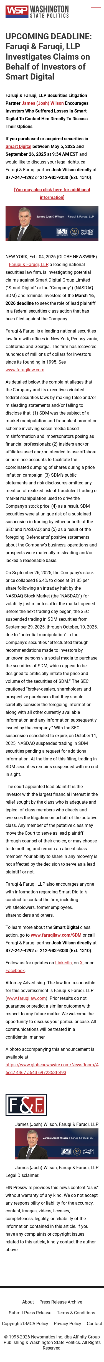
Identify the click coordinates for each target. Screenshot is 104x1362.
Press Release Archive (60, 1302)
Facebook (15, 970)
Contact (94, 1323)
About (28, 1302)
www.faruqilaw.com (25, 369)
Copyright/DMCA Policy (25, 1323)
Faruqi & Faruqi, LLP (28, 264)
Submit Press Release (30, 1312)
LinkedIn (63, 962)
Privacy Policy (67, 1323)
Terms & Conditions (76, 1312)
